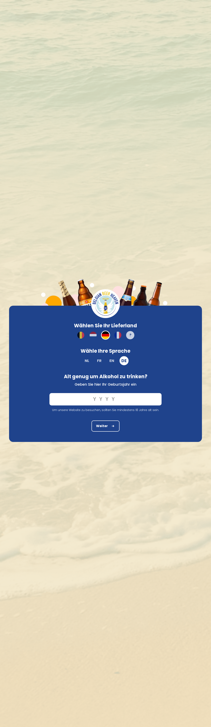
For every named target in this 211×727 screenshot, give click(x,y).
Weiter (105, 426)
